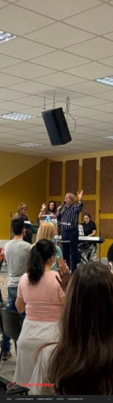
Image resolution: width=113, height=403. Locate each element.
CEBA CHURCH (38, 384)
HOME (9, 399)
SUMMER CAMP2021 (45, 399)
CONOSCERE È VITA (75, 399)
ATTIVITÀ (60, 399)
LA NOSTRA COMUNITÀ (24, 399)
